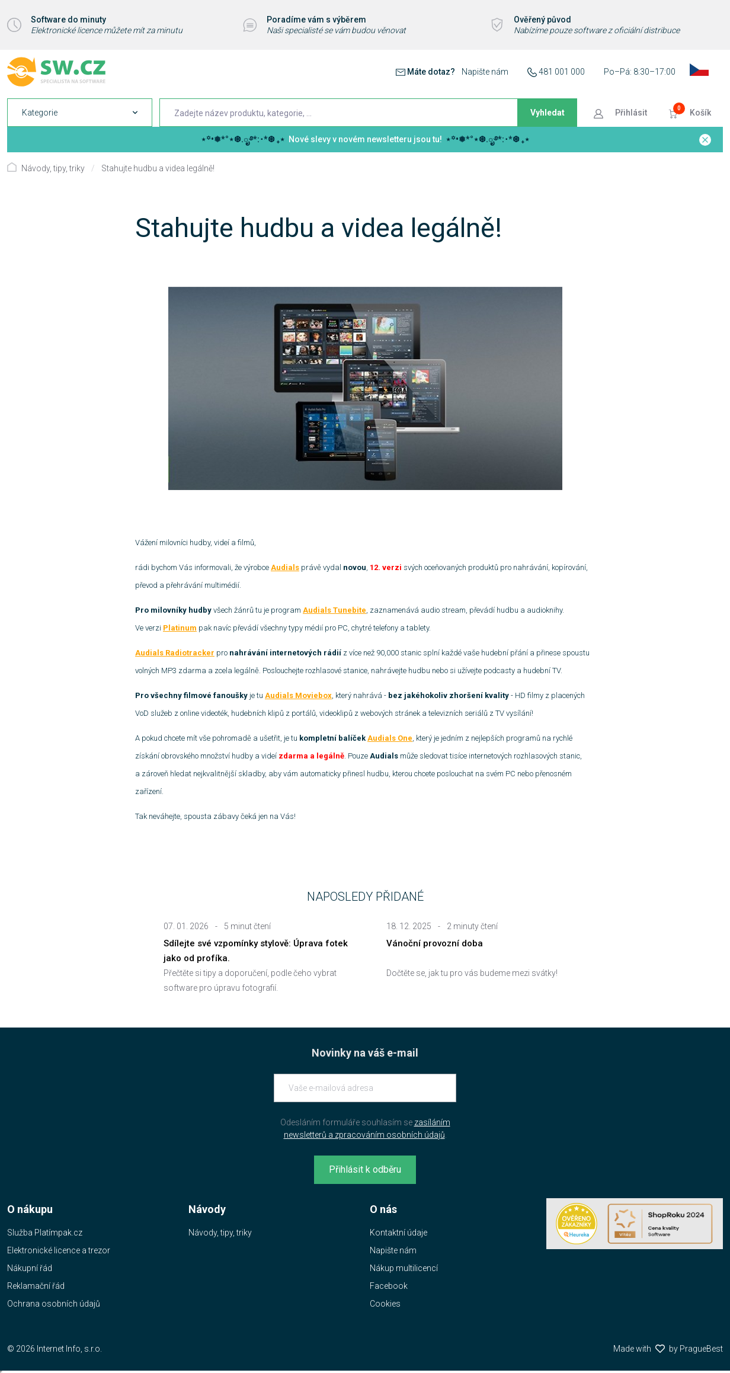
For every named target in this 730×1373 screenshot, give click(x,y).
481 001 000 (562, 71)
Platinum (180, 627)
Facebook (389, 1286)
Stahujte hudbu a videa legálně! (157, 168)
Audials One (389, 738)
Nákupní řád (29, 1268)
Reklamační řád (36, 1286)
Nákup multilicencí (404, 1268)
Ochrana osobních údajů (53, 1303)
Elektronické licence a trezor (58, 1250)
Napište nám (485, 71)
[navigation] (79, 112)
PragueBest (701, 1348)
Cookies (385, 1303)
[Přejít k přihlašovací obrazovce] (621, 112)
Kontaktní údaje (398, 1232)
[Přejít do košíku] (691, 112)
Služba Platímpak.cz (44, 1232)
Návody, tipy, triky (53, 168)
